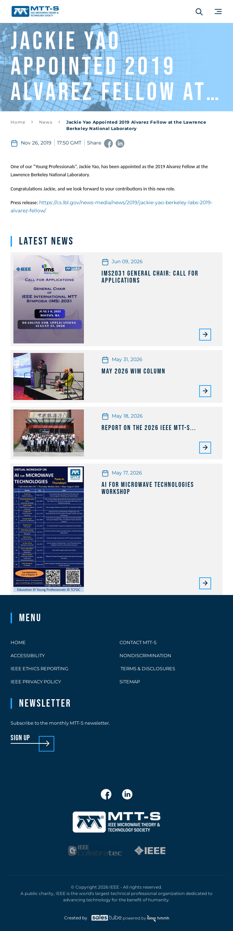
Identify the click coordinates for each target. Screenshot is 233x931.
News (46, 122)
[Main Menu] (218, 11)
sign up (20, 738)
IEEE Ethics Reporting (39, 668)
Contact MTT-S (138, 642)
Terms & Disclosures (147, 668)
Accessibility (28, 655)
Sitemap (129, 681)
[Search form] (199, 11)
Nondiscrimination (145, 655)
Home (18, 122)
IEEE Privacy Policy (36, 681)
